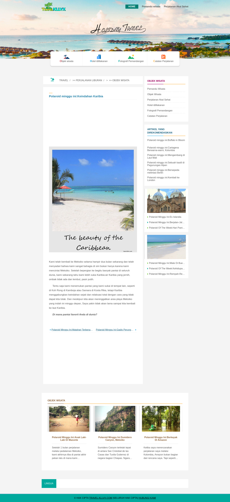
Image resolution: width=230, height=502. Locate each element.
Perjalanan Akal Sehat (176, 6)
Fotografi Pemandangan (159, 110)
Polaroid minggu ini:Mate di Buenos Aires (167, 263)
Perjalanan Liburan (89, 80)
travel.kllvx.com (100, 498)
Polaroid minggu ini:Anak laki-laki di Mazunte (69, 438)
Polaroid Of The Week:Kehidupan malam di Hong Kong (167, 268)
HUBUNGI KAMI (147, 498)
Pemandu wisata (151, 6)
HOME (131, 6)
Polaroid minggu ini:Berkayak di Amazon (160, 438)
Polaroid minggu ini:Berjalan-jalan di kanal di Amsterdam (167, 222)
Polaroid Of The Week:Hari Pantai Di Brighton (167, 228)
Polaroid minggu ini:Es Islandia (165, 217)
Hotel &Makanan (156, 105)
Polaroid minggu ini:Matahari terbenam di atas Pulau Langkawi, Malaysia (72, 330)
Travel (63, 80)
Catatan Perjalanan (157, 116)
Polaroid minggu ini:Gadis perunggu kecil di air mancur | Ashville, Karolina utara (115, 330)
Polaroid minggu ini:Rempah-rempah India (167, 274)
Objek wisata (120, 80)
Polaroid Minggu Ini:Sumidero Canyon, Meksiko (115, 438)
